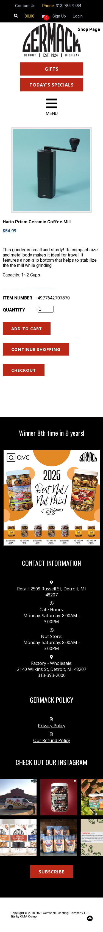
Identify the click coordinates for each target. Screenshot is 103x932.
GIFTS (52, 69)
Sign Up (59, 16)
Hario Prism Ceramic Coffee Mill (37, 221)
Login (78, 16)
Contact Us (25, 5)
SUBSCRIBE (51, 872)
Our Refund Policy (51, 740)
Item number (17, 298)
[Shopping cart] (29, 16)
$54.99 (9, 230)
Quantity (14, 310)
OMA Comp (28, 916)
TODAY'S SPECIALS (51, 85)
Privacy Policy (51, 726)
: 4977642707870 (53, 298)
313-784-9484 (68, 5)
